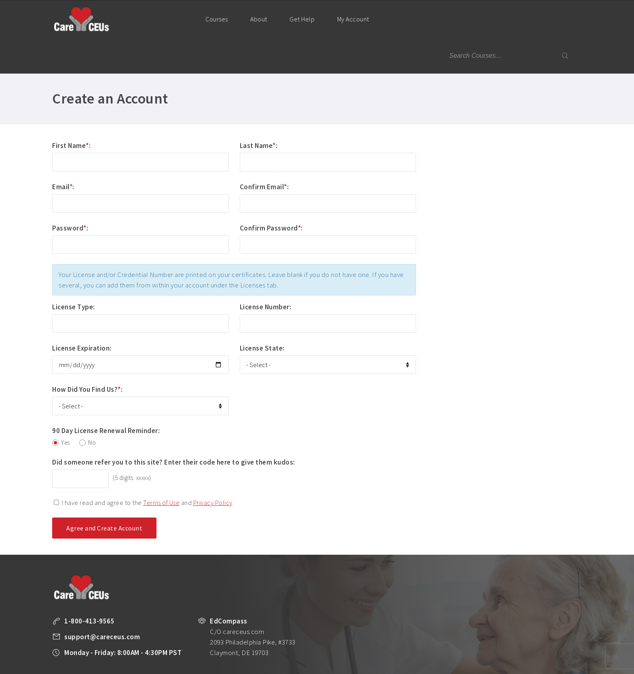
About (258, 19)
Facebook (488, 665)
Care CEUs (81, 19)
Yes (65, 406)
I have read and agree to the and (147, 466)
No (92, 406)
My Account (356, 26)
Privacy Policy (212, 466)
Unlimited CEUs (292, 664)
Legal (470, 664)
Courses (216, 19)
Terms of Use (161, 466)
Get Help (302, 19)
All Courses (253, 664)
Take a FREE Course (210, 664)
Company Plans (336, 664)
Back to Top (560, 664)
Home (179, 18)
